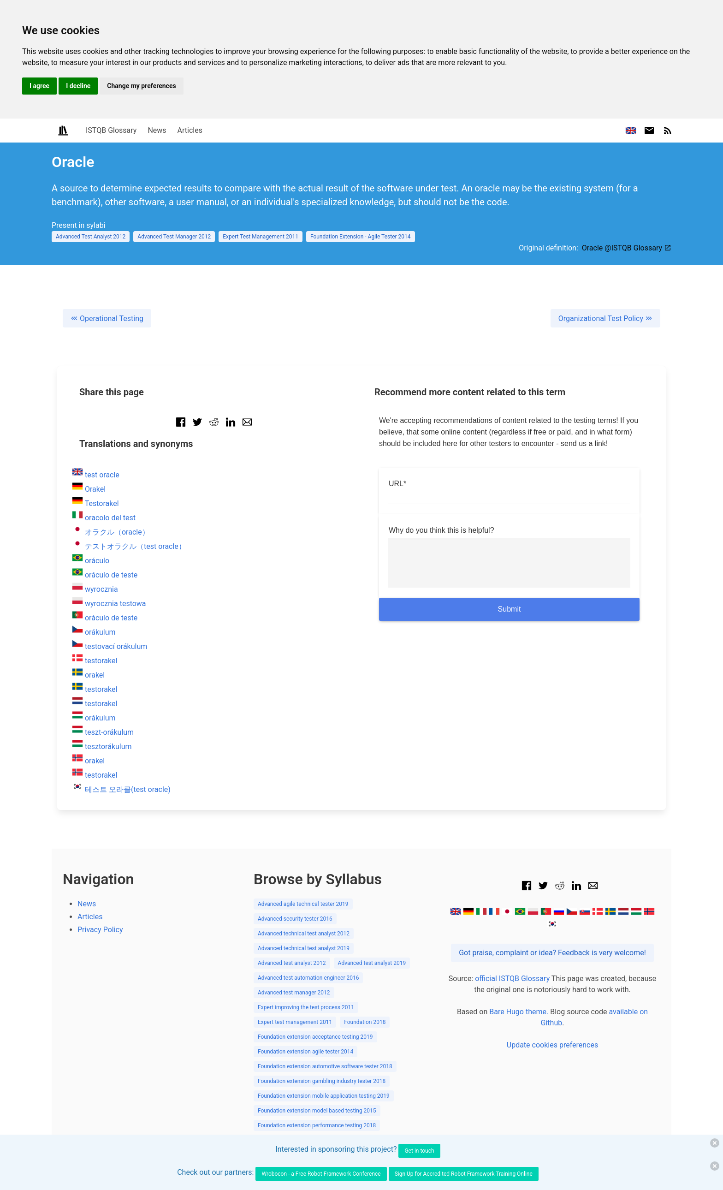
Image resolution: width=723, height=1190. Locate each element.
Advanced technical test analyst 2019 (304, 948)
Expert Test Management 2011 (260, 236)
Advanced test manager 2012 (294, 992)
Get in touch (419, 1151)
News (157, 130)
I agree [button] (39, 85)
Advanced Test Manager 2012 (174, 236)
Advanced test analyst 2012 (292, 963)
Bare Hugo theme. (518, 1011)
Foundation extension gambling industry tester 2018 (321, 1081)
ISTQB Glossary (111, 130)
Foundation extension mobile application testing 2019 (324, 1096)
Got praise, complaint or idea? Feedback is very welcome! (552, 952)
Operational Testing (107, 318)
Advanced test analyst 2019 (372, 963)
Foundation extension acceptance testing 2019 (315, 1037)
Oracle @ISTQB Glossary (626, 248)
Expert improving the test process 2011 (306, 1007)
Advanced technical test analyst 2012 (304, 933)
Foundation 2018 (364, 1022)
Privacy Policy (100, 929)
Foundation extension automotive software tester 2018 (325, 1066)
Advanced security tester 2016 (295, 919)
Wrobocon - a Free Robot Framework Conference (320, 1174)
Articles (190, 130)
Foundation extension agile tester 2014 (305, 1051)
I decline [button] (78, 85)
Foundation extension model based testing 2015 (317, 1110)
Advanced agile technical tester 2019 (303, 904)
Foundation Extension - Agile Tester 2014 (360, 236)
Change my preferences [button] (141, 85)
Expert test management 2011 (295, 1022)
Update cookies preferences (552, 1045)
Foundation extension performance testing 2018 (317, 1125)
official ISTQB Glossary (512, 978)
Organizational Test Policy (605, 318)
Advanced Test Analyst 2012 (90, 236)
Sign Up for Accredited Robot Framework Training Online (464, 1174)
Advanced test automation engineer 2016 (308, 978)
